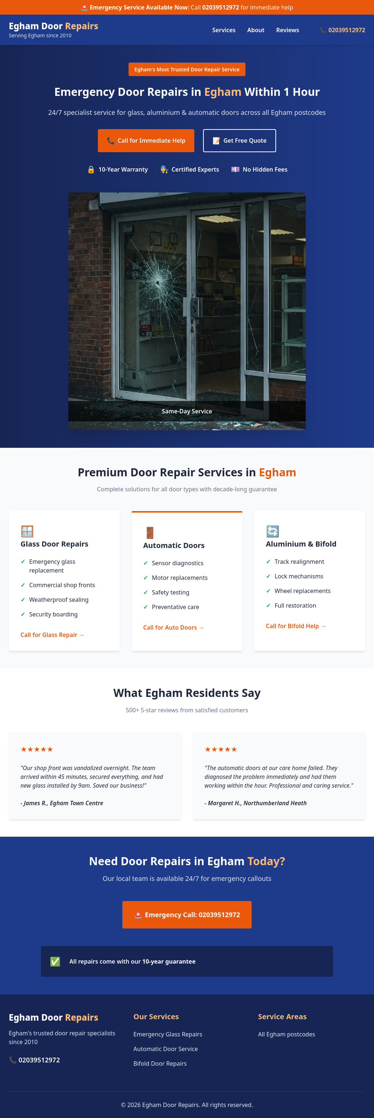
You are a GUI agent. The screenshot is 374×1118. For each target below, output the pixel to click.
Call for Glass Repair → (52, 635)
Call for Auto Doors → (174, 627)
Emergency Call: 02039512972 (187, 915)
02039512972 (220, 7)
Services (224, 30)
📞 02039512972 (342, 30)
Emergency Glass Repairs (167, 1034)
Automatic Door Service (165, 1049)
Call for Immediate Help (146, 141)
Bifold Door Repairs (160, 1063)
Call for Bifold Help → (296, 626)
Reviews (287, 30)
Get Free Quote (240, 141)
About (255, 30)
